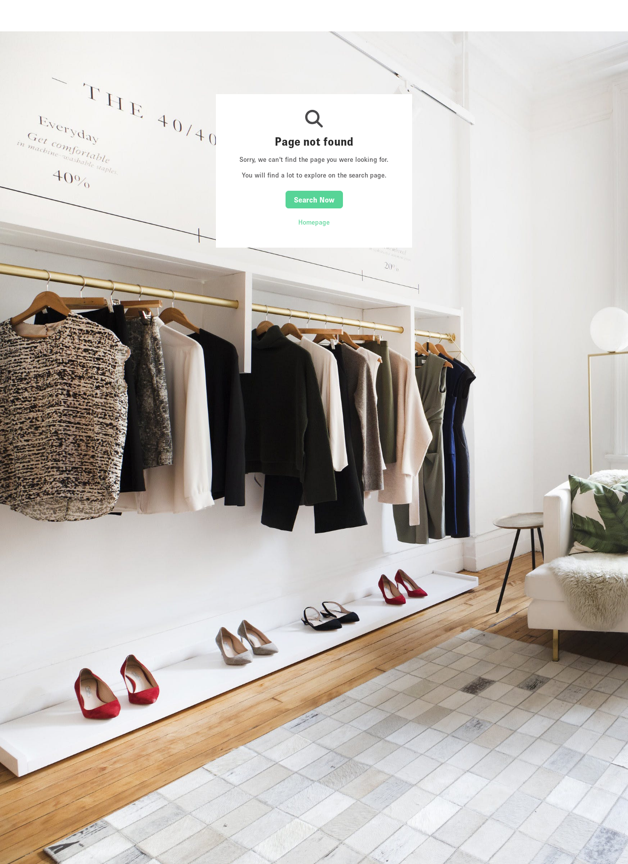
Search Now (314, 199)
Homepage (314, 222)
